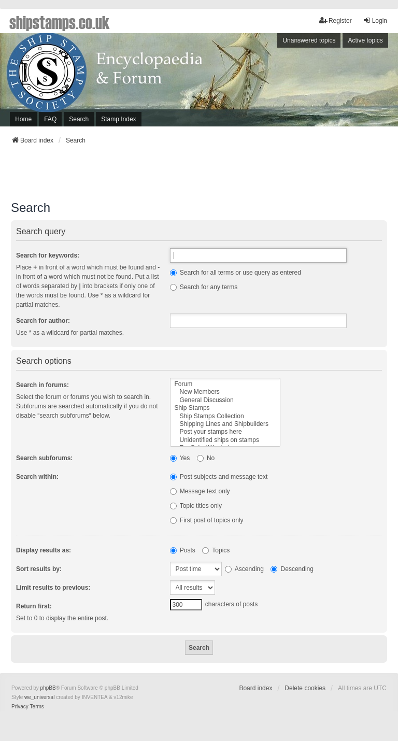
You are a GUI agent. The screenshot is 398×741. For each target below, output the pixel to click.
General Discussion (225, 400)
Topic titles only (196, 505)
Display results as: (43, 550)
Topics (216, 550)
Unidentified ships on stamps (225, 440)
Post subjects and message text (219, 476)
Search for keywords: (47, 255)
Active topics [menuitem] (365, 40)
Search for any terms (204, 287)
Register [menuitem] (335, 20)
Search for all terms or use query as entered (235, 272)
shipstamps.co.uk (59, 21)
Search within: (37, 476)
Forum (225, 384)
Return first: (34, 606)
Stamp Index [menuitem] (118, 119)
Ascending (244, 569)
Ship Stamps (225, 408)
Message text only (200, 491)
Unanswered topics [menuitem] (308, 40)
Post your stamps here (225, 432)
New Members (225, 392)
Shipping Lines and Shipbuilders (225, 424)
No (206, 458)
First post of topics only (207, 520)
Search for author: (43, 320)
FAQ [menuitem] (50, 119)
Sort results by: (39, 569)
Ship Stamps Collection (225, 416)
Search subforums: (44, 458)
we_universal (39, 697)
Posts (182, 550)
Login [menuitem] (375, 20)
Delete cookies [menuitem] (305, 688)
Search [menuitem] (79, 119)
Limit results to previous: (53, 587)
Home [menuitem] (23, 119)
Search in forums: (42, 385)
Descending (292, 569)
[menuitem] (20, 706)
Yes (180, 458)
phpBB (48, 688)
